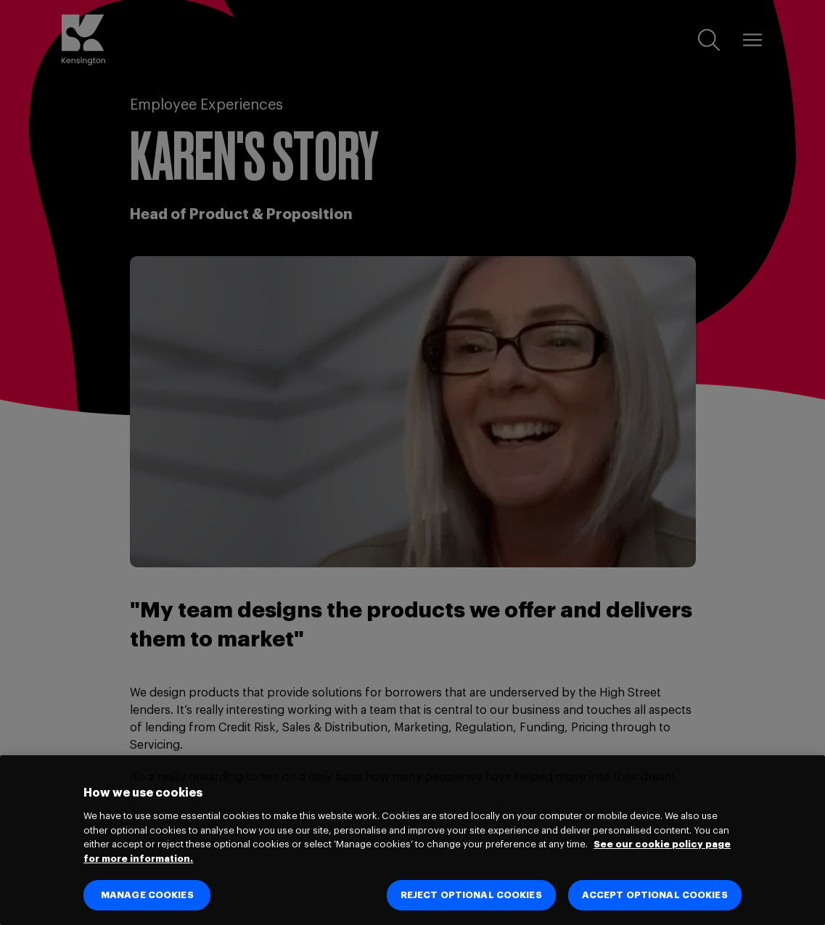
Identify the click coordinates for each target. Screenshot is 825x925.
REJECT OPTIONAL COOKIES (471, 895)
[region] (412, 840)
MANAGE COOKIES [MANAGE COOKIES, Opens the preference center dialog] (147, 895)
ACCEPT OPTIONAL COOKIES (655, 895)
